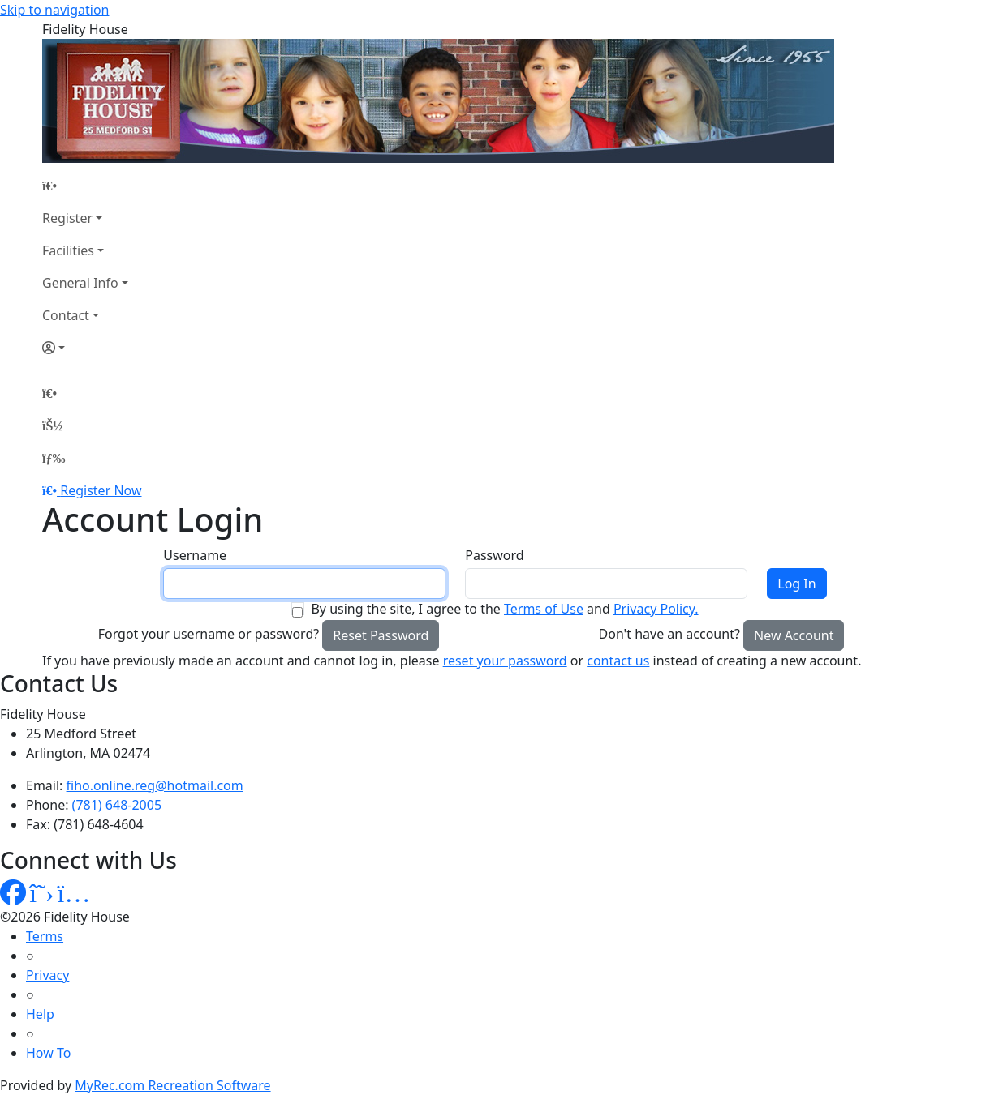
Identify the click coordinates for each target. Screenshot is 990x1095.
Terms (44, 936)
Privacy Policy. (656, 609)
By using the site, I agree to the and (504, 609)
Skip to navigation (54, 10)
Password (494, 555)
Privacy (47, 975)
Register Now (100, 490)
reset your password (505, 660)
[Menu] (53, 458)
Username (194, 555)
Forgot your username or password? (209, 634)
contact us (618, 660)
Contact (65, 315)
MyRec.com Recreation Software (172, 1085)
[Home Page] (85, 185)
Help (40, 1014)
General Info (80, 283)
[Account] (85, 347)
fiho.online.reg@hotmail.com (155, 785)
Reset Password (380, 635)
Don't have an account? (669, 634)
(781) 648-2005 (116, 805)
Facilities (68, 250)
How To (48, 1053)
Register (67, 218)
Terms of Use (543, 609)
